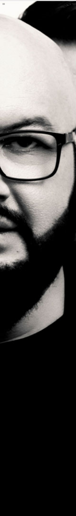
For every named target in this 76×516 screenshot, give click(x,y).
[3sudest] (69, 5)
